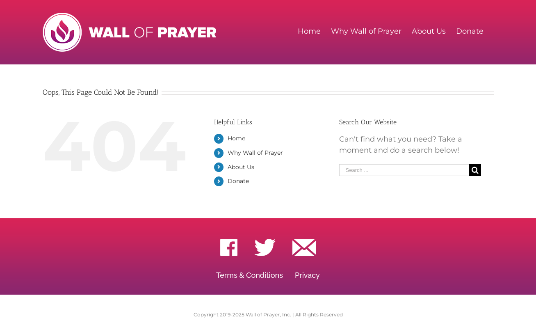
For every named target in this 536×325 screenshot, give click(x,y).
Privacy (307, 275)
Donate (238, 181)
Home (236, 138)
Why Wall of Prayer (255, 152)
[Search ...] (404, 170)
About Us (241, 167)
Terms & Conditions (249, 275)
